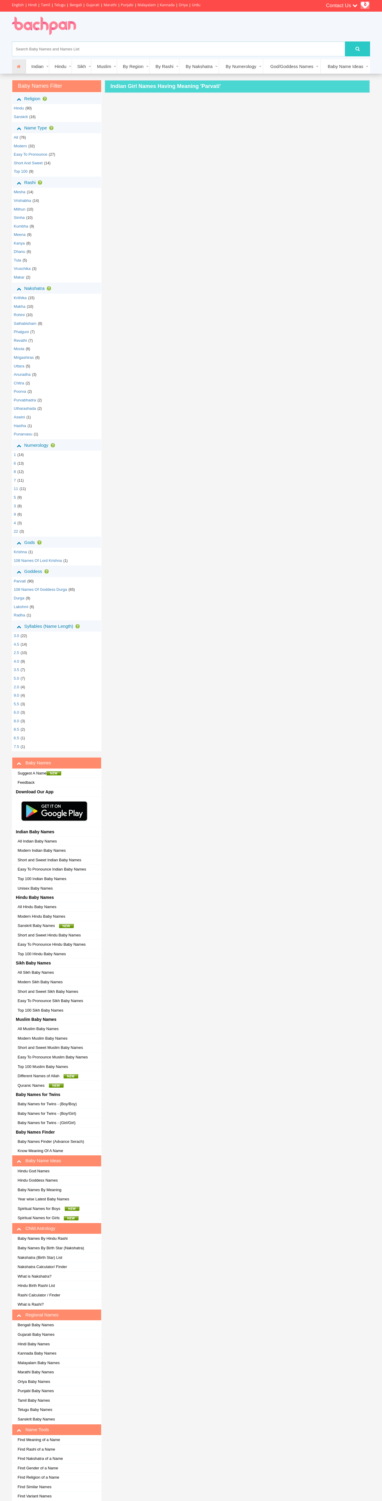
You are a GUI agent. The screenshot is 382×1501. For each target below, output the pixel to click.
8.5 (16, 729)
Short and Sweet (28, 163)
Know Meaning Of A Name (40, 1150)
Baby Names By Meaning (39, 1190)
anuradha (22, 374)
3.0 (16, 635)
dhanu (19, 251)
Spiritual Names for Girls (48, 1218)
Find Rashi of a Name (36, 1449)
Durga (19, 598)
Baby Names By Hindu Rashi (43, 1238)
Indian (37, 66)
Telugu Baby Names (35, 1409)
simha (19, 217)
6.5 (16, 738)
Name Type (36, 128)
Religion (33, 98)
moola (19, 349)
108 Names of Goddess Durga (40, 589)
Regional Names (37, 1315)
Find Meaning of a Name (39, 1439)
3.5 (16, 669)
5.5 (16, 704)
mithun (19, 209)
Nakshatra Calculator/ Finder (42, 1267)
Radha (19, 615)
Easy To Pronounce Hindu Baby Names (52, 944)
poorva (20, 391)
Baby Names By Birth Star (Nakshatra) (51, 1248)
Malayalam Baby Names (39, 1363)
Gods (30, 542)
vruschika (22, 268)
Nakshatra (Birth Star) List (40, 1257)
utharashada (25, 408)
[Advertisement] (192, 26)
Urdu (196, 4)
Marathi (110, 4)
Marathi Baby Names (36, 1372)
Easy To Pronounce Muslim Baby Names (53, 1057)
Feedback (26, 782)
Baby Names (34, 763)
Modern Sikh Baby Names (40, 982)
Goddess (34, 571)
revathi (20, 340)
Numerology (37, 445)
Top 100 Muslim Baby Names (43, 1066)
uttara (19, 366)
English (18, 4)
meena (20, 234)
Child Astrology (36, 1228)
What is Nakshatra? (34, 1276)
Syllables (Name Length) (49, 626)
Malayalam (147, 4)
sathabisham (25, 323)
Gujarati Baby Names (36, 1334)
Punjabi (127, 4)
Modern (20, 146)
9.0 (16, 695)
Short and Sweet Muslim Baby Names (50, 1047)
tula (17, 260)
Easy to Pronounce (30, 154)
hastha (20, 425)
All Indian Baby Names (37, 841)
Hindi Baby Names (34, 1344)
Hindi (32, 4)
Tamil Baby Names (34, 1400)
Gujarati (92, 4)
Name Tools (33, 1429)
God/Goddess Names (291, 66)
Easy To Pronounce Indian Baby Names (52, 869)
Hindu (60, 66)
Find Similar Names (34, 1487)
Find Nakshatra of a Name (40, 1458)
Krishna (20, 552)
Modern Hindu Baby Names (41, 916)
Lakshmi (21, 607)
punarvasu (23, 434)
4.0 (16, 661)
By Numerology (241, 66)
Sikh (81, 66)
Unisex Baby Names (35, 888)
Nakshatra (35, 288)
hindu (19, 108)
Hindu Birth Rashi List (36, 1285)
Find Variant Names (35, 1496)
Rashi (30, 182)
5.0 (16, 678)
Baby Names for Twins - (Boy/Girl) (47, 1113)
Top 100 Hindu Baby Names (42, 954)
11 (16, 488)
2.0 (16, 687)
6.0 (16, 712)
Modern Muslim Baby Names (42, 1038)
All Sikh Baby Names (36, 972)
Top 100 (20, 171)
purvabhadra (25, 400)
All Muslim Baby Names (38, 1029)
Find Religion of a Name (38, 1477)
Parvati (20, 581)
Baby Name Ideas (345, 66)
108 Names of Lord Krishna (38, 560)
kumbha (21, 226)
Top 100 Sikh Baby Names (40, 1010)
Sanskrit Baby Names (46, 925)
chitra (19, 383)
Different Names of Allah (48, 1076)
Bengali (76, 4)
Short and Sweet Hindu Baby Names (49, 935)
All (16, 137)
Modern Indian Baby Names (42, 850)
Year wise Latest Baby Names (43, 1199)
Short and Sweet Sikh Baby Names (48, 991)
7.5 (16, 746)
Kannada (167, 4)
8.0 (16, 721)
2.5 (16, 652)
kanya (19, 243)
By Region (133, 66)
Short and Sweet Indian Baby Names (49, 860)
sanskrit (21, 117)
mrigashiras (24, 357)
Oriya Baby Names (34, 1381)
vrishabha (22, 200)
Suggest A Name (39, 773)
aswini (19, 417)
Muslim (104, 66)
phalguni (21, 332)
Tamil (45, 4)
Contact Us (342, 5)
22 (16, 531)
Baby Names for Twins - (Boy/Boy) (47, 1104)
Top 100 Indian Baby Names (42, 879)
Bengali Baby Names (36, 1325)
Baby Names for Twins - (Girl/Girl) (47, 1122)
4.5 (16, 644)
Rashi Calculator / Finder (39, 1295)
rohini (19, 315)
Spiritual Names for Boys (48, 1208)
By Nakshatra (199, 66)
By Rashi (164, 66)
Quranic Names (41, 1085)
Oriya (183, 4)
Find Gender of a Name (38, 1468)
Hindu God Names (34, 1171)
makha (19, 306)
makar (19, 277)
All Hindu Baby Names (37, 907)
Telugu (60, 4)
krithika (20, 298)
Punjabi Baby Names (36, 1391)
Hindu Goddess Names (38, 1180)
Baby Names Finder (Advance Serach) (51, 1141)
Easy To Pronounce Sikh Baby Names (50, 1000)
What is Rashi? (31, 1304)
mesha (19, 192)
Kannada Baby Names (37, 1353)
